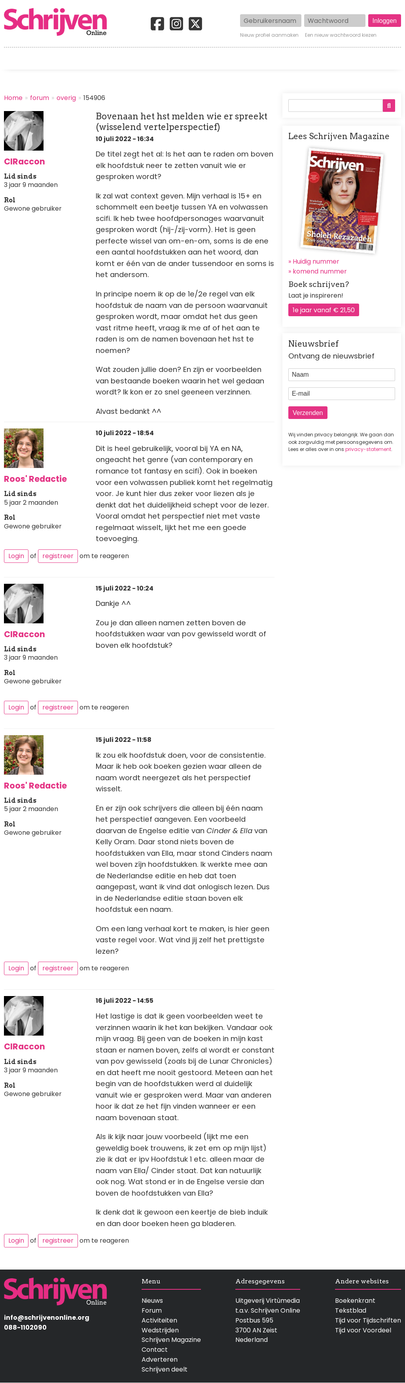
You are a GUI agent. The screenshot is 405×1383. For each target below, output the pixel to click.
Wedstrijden (181, 58)
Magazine (300, 58)
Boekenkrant (355, 1300)
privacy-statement (368, 449)
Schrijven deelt (164, 1369)
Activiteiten (243, 58)
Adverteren (160, 1359)
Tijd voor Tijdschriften (368, 1320)
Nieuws (152, 1300)
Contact (388, 58)
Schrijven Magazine (171, 1339)
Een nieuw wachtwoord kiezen (341, 35)
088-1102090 (25, 1327)
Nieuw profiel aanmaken (269, 35)
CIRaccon (24, 161)
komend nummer (320, 271)
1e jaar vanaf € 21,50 (324, 310)
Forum (152, 1310)
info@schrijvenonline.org (46, 1317)
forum (39, 97)
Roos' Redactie (35, 479)
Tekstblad (350, 1310)
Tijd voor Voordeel (363, 1330)
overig (66, 97)
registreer (58, 555)
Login (16, 555)
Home (14, 58)
